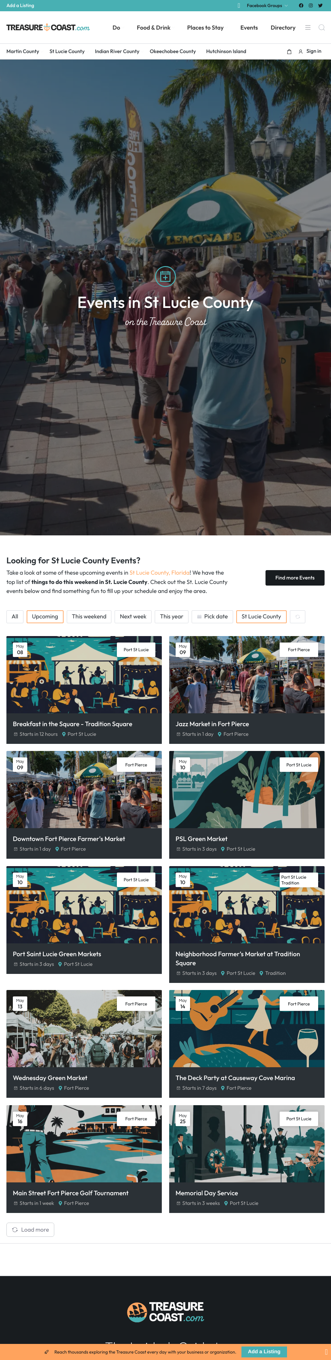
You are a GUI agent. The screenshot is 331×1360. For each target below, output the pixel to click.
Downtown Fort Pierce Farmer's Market (69, 841)
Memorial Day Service (208, 1203)
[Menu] (307, 27)
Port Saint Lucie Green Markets (57, 959)
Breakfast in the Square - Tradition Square (72, 724)
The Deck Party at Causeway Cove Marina (236, 1085)
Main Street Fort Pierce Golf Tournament (71, 1203)
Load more (30, 1239)
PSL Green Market (203, 841)
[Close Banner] (326, 1352)
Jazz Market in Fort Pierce (213, 724)
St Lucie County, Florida (159, 572)
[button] (289, 51)
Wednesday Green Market (50, 1085)
